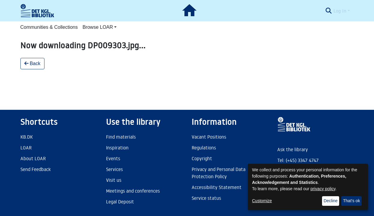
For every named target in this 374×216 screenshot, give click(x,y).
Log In (339, 11)
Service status (206, 198)
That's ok (351, 200)
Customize (262, 200)
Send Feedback (35, 169)
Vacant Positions (209, 137)
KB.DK (26, 137)
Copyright (202, 158)
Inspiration (117, 148)
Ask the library (292, 149)
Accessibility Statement (217, 187)
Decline (331, 200)
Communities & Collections (49, 27)
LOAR (26, 148)
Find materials (121, 137)
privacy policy (323, 188)
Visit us (113, 180)
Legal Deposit (120, 202)
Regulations (204, 148)
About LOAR (33, 158)
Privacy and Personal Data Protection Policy (218, 172)
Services (114, 169)
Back (32, 63)
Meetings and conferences (133, 191)
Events (113, 158)
